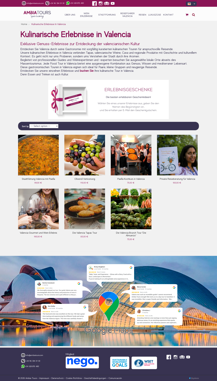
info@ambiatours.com (32, 355)
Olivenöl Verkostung (84, 179)
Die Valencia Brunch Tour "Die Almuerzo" (131, 234)
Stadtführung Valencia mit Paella (38, 179)
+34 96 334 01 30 (30, 360)
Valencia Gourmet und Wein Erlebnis (38, 232)
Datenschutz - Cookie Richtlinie (66, 378)
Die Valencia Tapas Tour (84, 232)
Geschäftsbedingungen (95, 378)
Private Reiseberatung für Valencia (177, 179)
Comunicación (115, 378)
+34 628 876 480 (30, 366)
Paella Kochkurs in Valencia (131, 179)
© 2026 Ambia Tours (28, 378)
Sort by (25, 126)
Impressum (44, 378)
